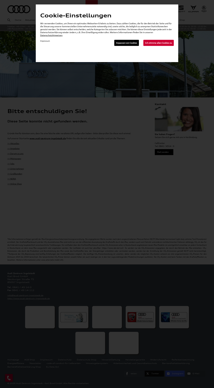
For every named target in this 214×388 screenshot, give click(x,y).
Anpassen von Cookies (126, 43)
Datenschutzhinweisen (51, 35)
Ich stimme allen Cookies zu (158, 43)
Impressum (45, 41)
